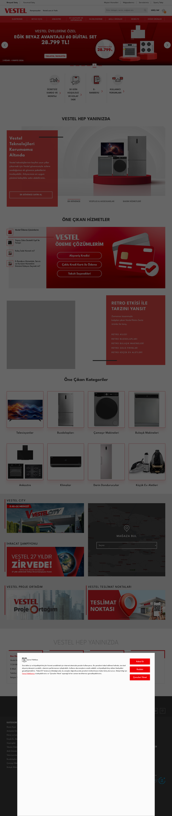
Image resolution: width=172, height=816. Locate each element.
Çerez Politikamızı (28, 673)
